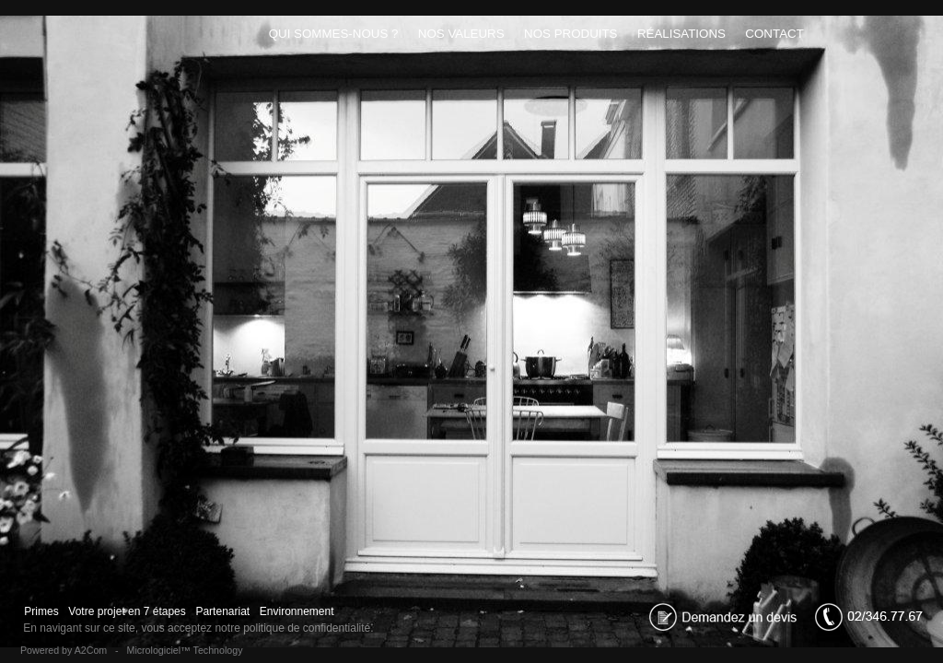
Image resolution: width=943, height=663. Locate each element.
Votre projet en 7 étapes (127, 611)
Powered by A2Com (63, 650)
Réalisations (681, 34)
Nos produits (570, 34)
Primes (41, 611)
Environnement (296, 611)
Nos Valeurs (460, 34)
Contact (775, 34)
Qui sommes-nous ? (333, 34)
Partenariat (222, 611)
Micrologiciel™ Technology (185, 650)
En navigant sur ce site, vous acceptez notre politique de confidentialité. (198, 628)
